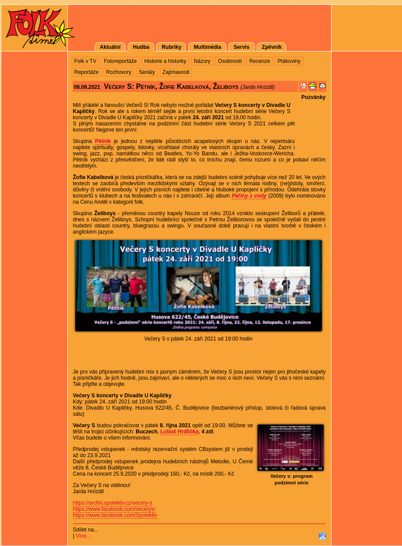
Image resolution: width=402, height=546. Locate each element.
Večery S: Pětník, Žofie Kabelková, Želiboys (171, 86)
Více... (83, 536)
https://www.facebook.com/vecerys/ (114, 509)
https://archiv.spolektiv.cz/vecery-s (112, 503)
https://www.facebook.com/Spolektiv (115, 515)
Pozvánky (313, 97)
